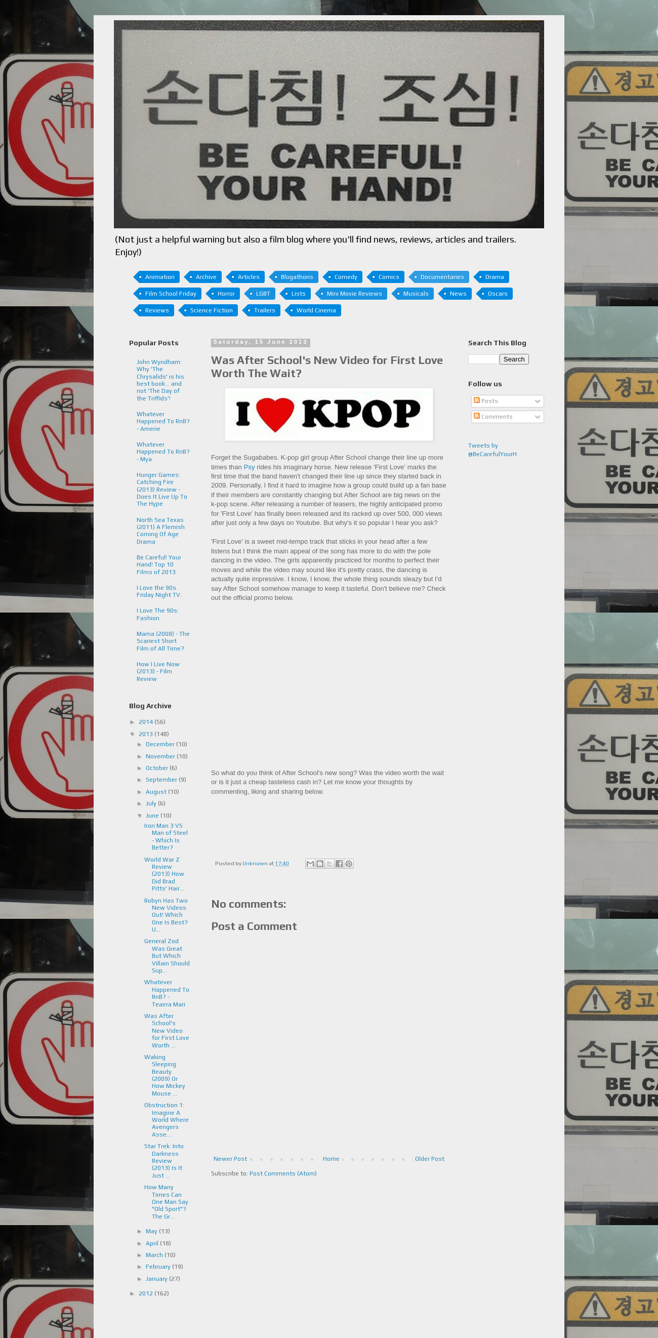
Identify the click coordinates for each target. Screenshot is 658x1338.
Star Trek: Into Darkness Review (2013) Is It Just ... (164, 1161)
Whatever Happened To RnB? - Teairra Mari (166, 993)
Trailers (264, 310)
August (157, 791)
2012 (146, 1293)
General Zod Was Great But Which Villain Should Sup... (167, 956)
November (161, 756)
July (152, 803)
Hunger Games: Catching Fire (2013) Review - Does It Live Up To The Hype (162, 489)
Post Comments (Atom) (283, 1173)
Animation (160, 276)
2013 (146, 734)
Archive (206, 276)
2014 (146, 721)
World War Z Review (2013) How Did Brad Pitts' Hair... (164, 874)
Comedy (346, 276)
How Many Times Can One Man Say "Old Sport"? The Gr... (166, 1202)
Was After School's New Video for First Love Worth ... (166, 1030)
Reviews (157, 310)
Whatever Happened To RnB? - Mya (163, 452)
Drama (494, 276)
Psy (249, 467)
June (153, 815)
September (162, 779)
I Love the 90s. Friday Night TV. (159, 591)
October (158, 768)
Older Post (429, 1158)
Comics (389, 276)
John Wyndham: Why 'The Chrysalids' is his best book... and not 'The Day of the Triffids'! (160, 380)
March (155, 1255)
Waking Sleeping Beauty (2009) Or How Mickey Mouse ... (164, 1075)
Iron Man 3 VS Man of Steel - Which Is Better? (166, 836)
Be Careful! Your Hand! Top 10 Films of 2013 (159, 565)
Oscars (498, 293)
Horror (226, 293)
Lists (299, 293)
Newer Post (230, 1158)
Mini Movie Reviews (354, 293)
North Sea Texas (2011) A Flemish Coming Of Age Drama (161, 530)
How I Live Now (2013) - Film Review (158, 671)
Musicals (416, 293)
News (458, 293)
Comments (493, 416)
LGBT (263, 293)
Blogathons (297, 276)
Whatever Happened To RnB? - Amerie (163, 421)
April (153, 1243)
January (157, 1278)
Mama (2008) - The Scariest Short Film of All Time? (163, 641)
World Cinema (316, 310)
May (152, 1231)
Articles (249, 276)
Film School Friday (170, 293)
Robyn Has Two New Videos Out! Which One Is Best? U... (166, 915)
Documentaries (442, 276)
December (161, 744)
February (159, 1266)
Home (331, 1158)
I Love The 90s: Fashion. (158, 614)
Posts (486, 400)
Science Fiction (211, 310)
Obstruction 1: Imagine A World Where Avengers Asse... (166, 1120)
